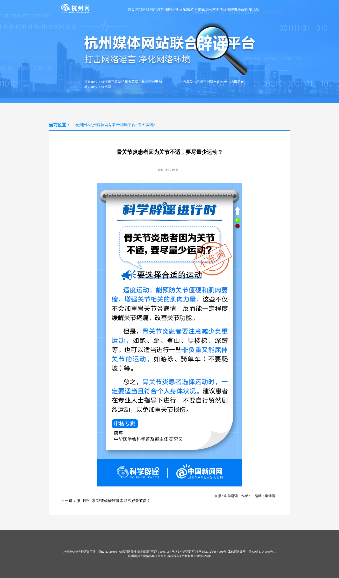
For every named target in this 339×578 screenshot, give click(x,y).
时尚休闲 (223, 9)
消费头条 (237, 9)
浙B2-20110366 (107, 551)
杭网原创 (142, 9)
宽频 (175, 9)
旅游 (190, 9)
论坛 (255, 9)
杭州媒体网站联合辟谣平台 (112, 125)
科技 (197, 9)
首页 (131, 9)
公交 (212, 9)
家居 (205, 9)
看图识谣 (145, 125)
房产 (153, 9)
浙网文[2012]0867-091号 (211, 551)
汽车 (160, 9)
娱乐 (182, 9)
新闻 (248, 9)
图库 (168, 9)
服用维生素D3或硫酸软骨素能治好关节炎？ (113, 501)
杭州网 (81, 125)
